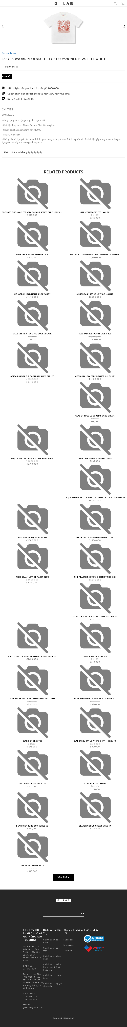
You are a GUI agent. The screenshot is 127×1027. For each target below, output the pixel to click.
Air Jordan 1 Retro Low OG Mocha (95, 294)
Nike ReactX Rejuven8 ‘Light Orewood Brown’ (95, 254)
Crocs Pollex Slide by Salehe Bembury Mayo (32, 656)
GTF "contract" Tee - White (94, 212)
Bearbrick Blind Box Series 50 (32, 826)
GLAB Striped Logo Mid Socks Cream (94, 416)
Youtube (68, 950)
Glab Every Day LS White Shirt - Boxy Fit (94, 741)
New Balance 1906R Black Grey (95, 333)
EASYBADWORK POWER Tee (32, 783)
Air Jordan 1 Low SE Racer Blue (32, 577)
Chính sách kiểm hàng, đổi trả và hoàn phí (52, 967)
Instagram (69, 945)
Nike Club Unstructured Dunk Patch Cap (95, 616)
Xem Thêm (63, 877)
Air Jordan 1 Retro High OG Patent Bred (32, 458)
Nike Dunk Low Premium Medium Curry (95, 376)
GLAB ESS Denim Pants (32, 865)
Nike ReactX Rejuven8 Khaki (32, 537)
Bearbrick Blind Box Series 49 (95, 826)
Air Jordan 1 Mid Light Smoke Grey (32, 294)
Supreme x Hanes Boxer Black (32, 254)
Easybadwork (9, 53)
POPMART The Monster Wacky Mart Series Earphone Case (32, 212)
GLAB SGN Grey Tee (32, 741)
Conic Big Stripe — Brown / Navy (95, 458)
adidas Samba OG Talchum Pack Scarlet (32, 376)
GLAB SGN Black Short (95, 656)
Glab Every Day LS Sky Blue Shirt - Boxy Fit (32, 698)
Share (6, 76)
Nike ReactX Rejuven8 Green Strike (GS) (95, 577)
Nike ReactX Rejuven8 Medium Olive (94, 537)
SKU (4, 114)
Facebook (69, 939)
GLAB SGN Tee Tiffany (95, 783)
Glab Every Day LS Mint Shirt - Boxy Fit (94, 698)
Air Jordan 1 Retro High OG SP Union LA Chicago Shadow (94, 497)
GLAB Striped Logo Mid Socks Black (32, 333)
